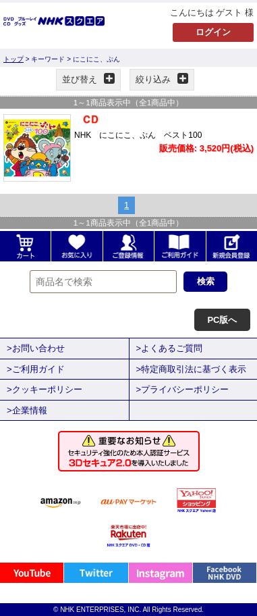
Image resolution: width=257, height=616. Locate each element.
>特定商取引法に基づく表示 (191, 369)
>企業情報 (27, 410)
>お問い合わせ (36, 348)
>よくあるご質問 (169, 348)
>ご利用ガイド (36, 369)
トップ (13, 59)
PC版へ (222, 320)
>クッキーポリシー (44, 389)
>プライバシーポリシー (182, 389)
